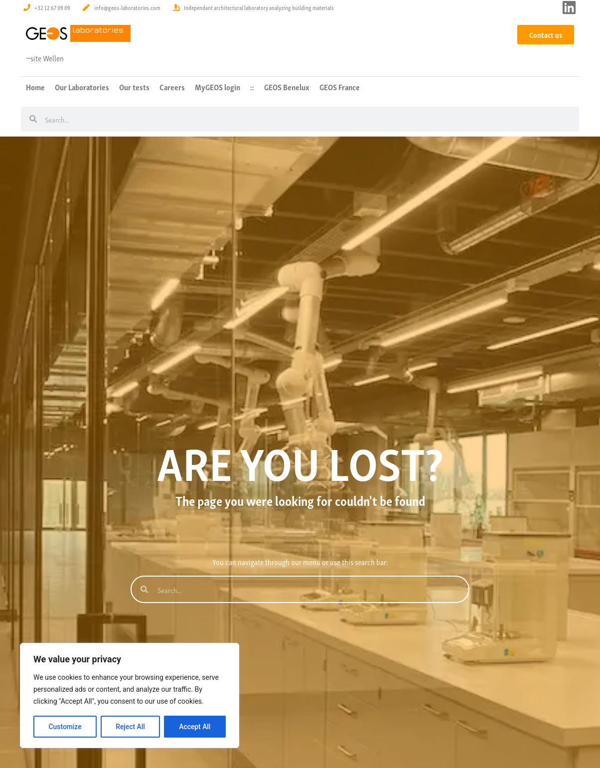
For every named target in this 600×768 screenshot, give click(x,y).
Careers (172, 86)
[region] (129, 695)
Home (35, 86)
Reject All (130, 727)
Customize (65, 727)
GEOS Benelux (286, 86)
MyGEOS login (217, 86)
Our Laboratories (82, 86)
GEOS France (339, 86)
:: (252, 86)
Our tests (134, 86)
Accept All (195, 727)
